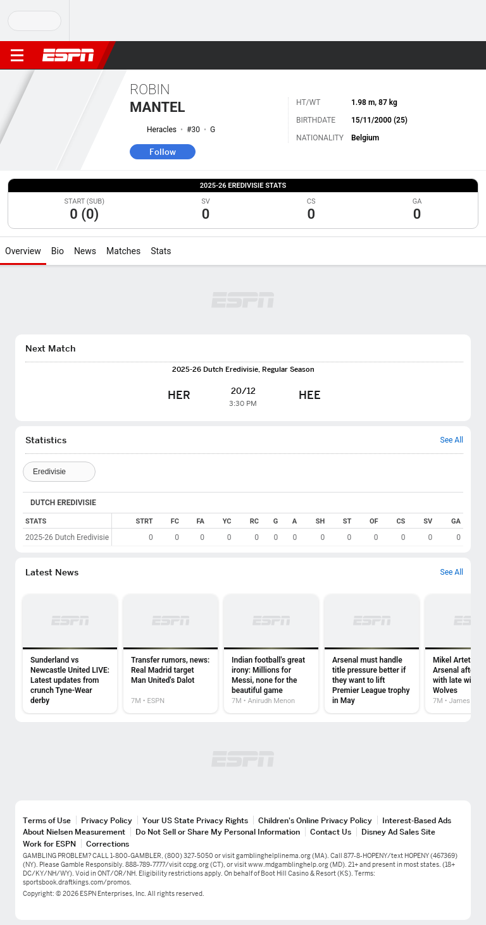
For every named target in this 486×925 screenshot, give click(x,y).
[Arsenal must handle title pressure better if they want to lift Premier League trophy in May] (372, 653)
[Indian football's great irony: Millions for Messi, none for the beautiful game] (271, 653)
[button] (451, 56)
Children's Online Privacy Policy (315, 820)
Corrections (107, 843)
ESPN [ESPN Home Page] (68, 55)
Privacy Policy (106, 820)
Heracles (162, 129)
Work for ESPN (49, 843)
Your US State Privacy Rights (195, 820)
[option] (70, 653)
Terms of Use (47, 820)
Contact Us (330, 831)
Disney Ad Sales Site (398, 831)
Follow (162, 151)
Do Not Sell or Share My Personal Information (217, 831)
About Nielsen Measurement (74, 831)
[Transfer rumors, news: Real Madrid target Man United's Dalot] (170, 653)
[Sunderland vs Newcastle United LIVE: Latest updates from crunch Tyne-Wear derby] (70, 653)
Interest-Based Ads (416, 820)
